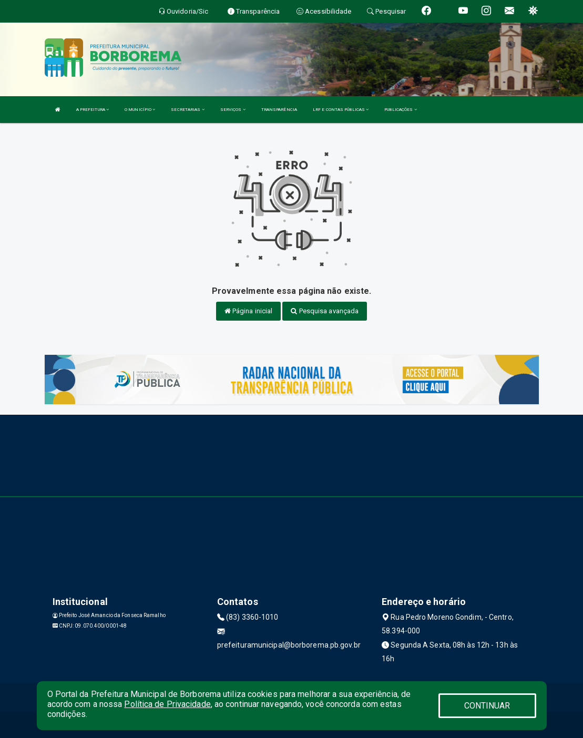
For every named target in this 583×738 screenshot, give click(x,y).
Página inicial (248, 311)
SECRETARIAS (187, 109)
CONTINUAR (487, 706)
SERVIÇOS (233, 109)
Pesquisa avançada (325, 311)
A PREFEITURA (92, 109)
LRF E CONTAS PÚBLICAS (341, 109)
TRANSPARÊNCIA (279, 109)
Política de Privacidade (167, 704)
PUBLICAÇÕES (400, 109)
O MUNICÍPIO (140, 109)
